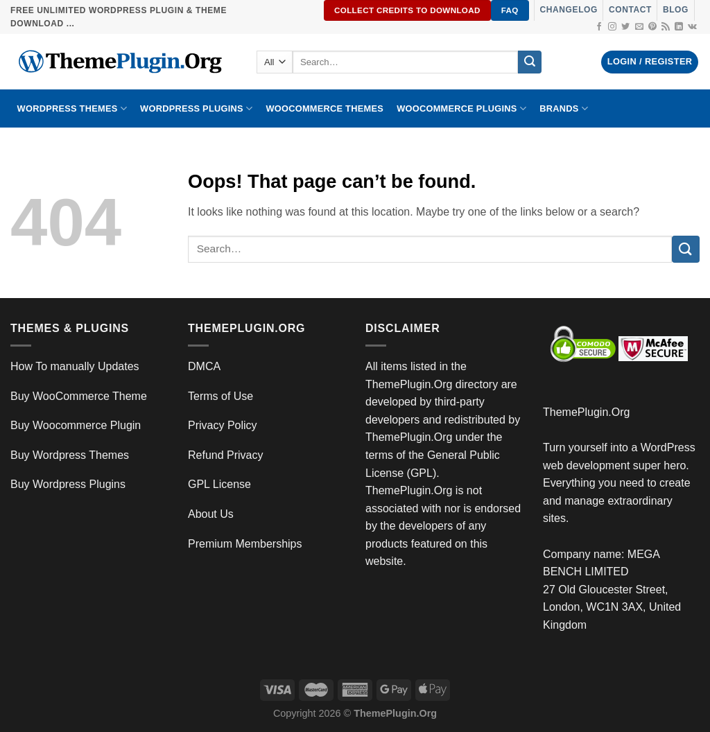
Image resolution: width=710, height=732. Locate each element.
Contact (630, 10)
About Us (211, 514)
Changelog (569, 10)
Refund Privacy (225, 455)
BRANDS (563, 108)
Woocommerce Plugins (461, 108)
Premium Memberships (245, 544)
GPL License (219, 484)
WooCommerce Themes (324, 108)
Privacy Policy (222, 425)
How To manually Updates (74, 366)
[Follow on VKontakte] (692, 27)
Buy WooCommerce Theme (78, 396)
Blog (676, 10)
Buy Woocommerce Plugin (75, 425)
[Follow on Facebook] (599, 27)
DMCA (204, 366)
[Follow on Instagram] (612, 27)
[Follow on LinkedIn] (679, 27)
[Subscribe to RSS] (665, 27)
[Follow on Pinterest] (652, 27)
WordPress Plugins (196, 108)
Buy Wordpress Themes (69, 455)
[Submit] (530, 62)
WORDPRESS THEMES (72, 108)
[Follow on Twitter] (625, 27)
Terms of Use (220, 396)
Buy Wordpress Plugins (67, 484)
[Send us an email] (639, 27)
